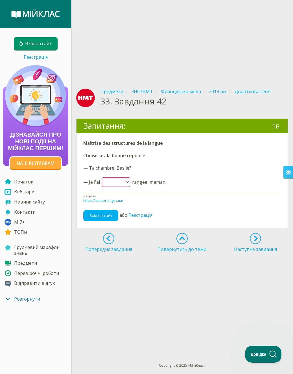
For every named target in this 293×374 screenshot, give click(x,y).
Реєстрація (36, 57)
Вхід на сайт (101, 215)
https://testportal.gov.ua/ (103, 200)
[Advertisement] (182, 39)
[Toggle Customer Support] (263, 354)
